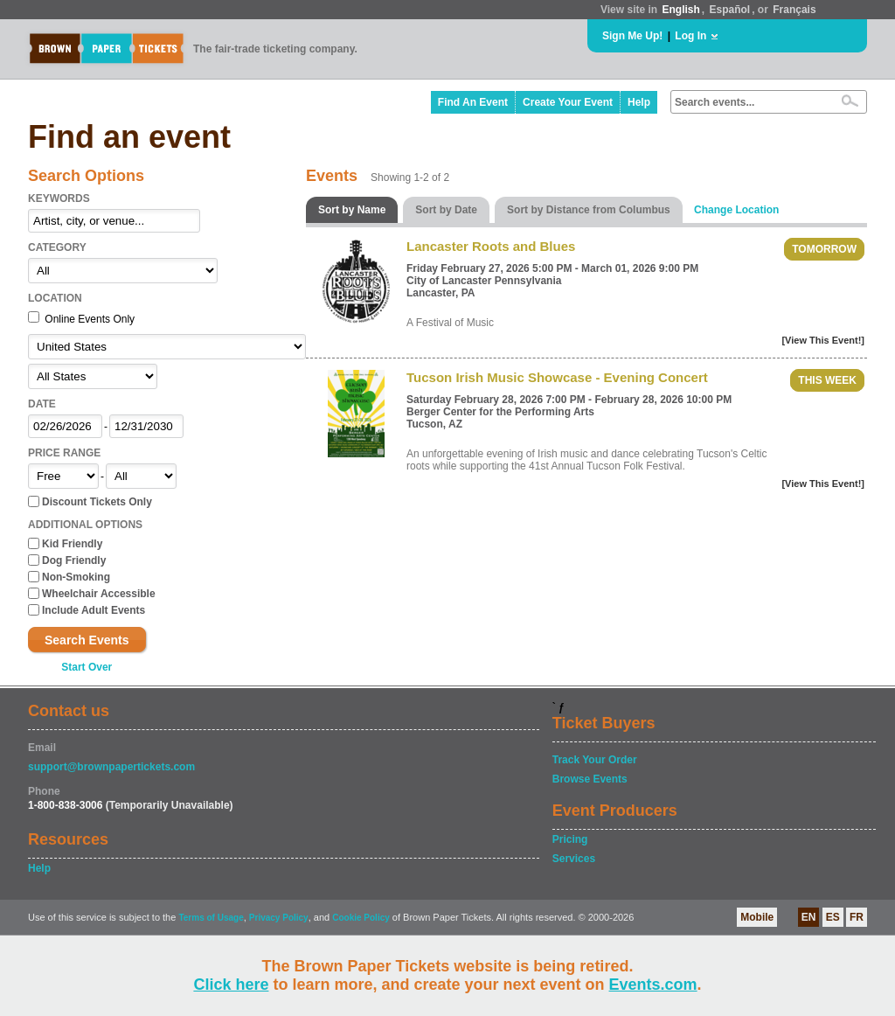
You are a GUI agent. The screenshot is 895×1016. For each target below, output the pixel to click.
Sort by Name (351, 210)
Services (573, 858)
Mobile (757, 917)
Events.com (653, 984)
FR (857, 917)
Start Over (86, 667)
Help (639, 102)
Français (794, 9)
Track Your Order (594, 760)
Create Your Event (568, 102)
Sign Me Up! (632, 36)
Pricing (570, 839)
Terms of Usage (210, 917)
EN (808, 917)
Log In (690, 36)
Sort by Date (446, 210)
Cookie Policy (361, 917)
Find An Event (473, 102)
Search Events (87, 640)
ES (833, 917)
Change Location (736, 210)
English (680, 9)
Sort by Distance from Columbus (588, 210)
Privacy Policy (279, 917)
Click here (230, 984)
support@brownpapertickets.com (111, 767)
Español (730, 9)
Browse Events (590, 779)
